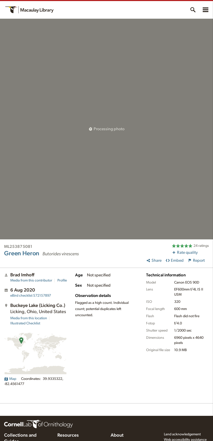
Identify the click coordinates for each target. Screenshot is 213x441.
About (117, 435)
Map (10, 379)
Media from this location (28, 318)
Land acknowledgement (182, 434)
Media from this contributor (31, 280)
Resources (68, 435)
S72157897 (30, 295)
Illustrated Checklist (25, 323)
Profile (62, 280)
